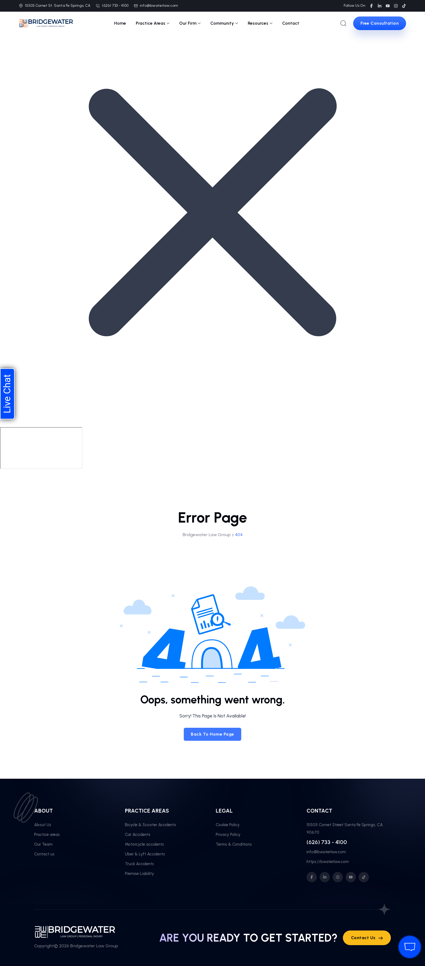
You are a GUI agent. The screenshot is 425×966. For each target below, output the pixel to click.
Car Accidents (137, 834)
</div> (41, 448)
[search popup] (343, 23)
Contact (290, 23)
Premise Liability (139, 873)
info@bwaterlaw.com (159, 5)
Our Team (43, 844)
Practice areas (47, 834)
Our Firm (190, 23)
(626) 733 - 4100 (115, 5)
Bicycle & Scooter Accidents (150, 824)
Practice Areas (152, 23)
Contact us (44, 854)
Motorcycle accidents (144, 844)
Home (120, 23)
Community (224, 23)
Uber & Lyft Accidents (145, 854)
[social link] (371, 6)
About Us (42, 824)
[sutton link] (379, 23)
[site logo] (46, 23)
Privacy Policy (228, 834)
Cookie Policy (228, 824)
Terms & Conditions (234, 844)
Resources (260, 23)
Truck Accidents (139, 863)
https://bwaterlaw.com (328, 861)
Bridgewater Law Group (94, 945)
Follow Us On (354, 5)
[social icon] (312, 877)
